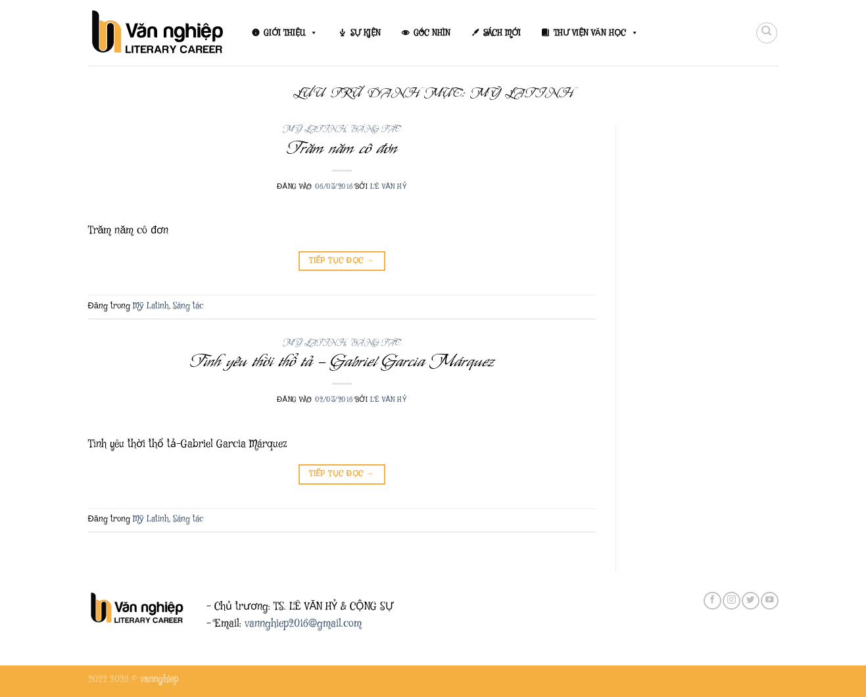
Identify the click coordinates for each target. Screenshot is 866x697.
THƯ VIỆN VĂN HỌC (596, 32)
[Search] (766, 32)
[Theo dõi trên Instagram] (731, 601)
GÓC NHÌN (432, 33)
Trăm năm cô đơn (342, 148)
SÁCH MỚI (502, 33)
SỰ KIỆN (365, 33)
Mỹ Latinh (314, 129)
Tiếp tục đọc (341, 260)
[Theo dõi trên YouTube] (769, 601)
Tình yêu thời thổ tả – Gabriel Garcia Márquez (342, 361)
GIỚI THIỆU (291, 32)
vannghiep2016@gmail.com (303, 624)
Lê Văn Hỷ (388, 186)
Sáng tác (375, 129)
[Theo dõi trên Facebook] (712, 601)
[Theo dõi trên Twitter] (750, 601)
